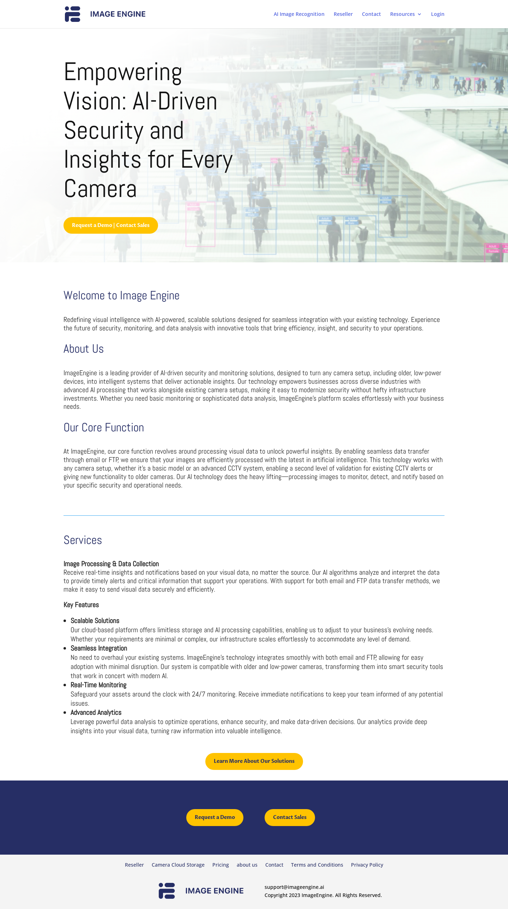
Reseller (343, 14)
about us (247, 865)
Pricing (220, 865)
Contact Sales (290, 817)
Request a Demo (215, 817)
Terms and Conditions (317, 865)
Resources (402, 14)
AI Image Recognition (299, 14)
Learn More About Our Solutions (254, 761)
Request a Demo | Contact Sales (111, 225)
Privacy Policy (367, 865)
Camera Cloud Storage (178, 865)
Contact (371, 14)
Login (438, 14)
